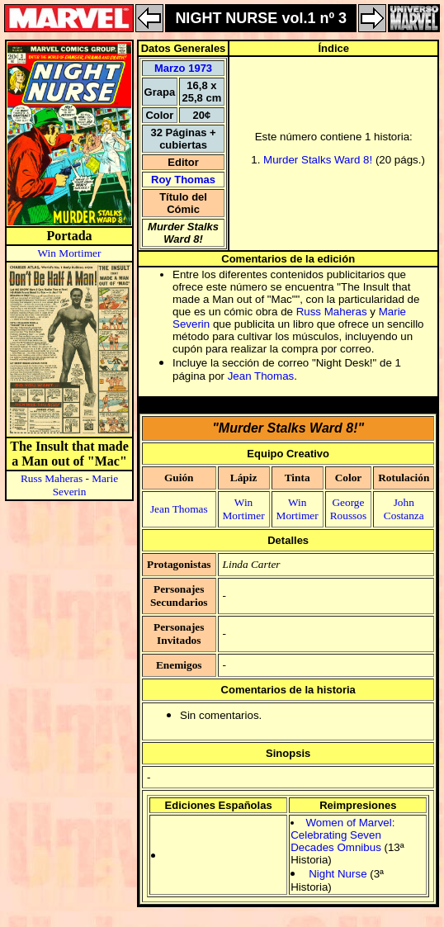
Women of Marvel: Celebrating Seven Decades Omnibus (342, 835)
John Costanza (404, 509)
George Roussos (348, 509)
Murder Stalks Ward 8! (317, 160)
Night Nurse (337, 874)
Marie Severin (85, 485)
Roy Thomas (183, 179)
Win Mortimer (70, 253)
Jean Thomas (261, 376)
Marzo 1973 (183, 68)
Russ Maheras (52, 478)
